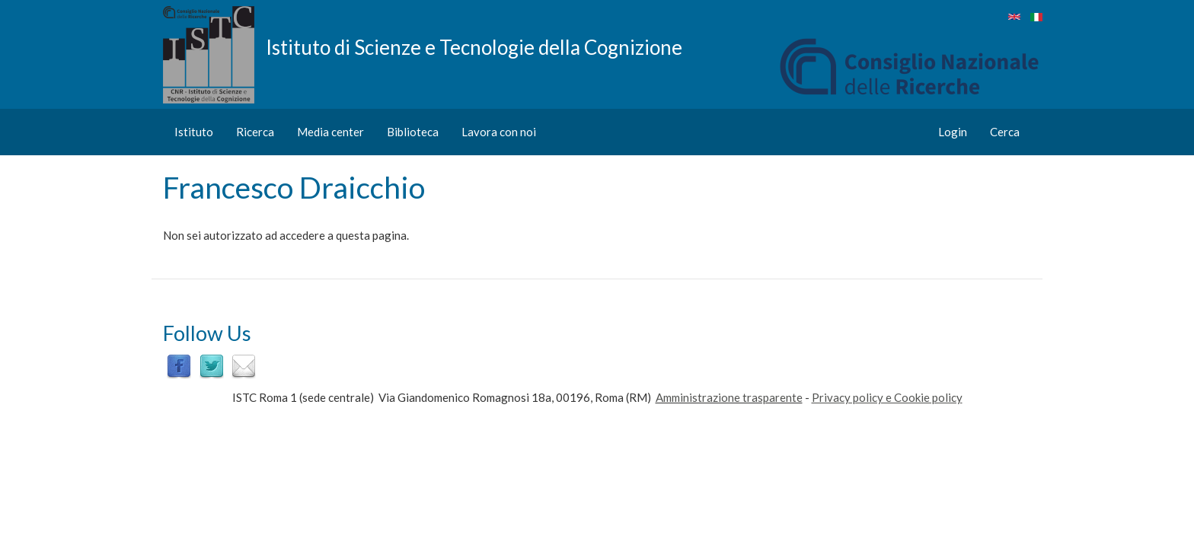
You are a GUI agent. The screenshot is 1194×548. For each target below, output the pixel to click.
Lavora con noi (498, 132)
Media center (330, 132)
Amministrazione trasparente (729, 397)
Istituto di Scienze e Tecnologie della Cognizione (474, 46)
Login (952, 132)
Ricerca (255, 132)
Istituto (193, 132)
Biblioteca (413, 132)
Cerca (1005, 132)
